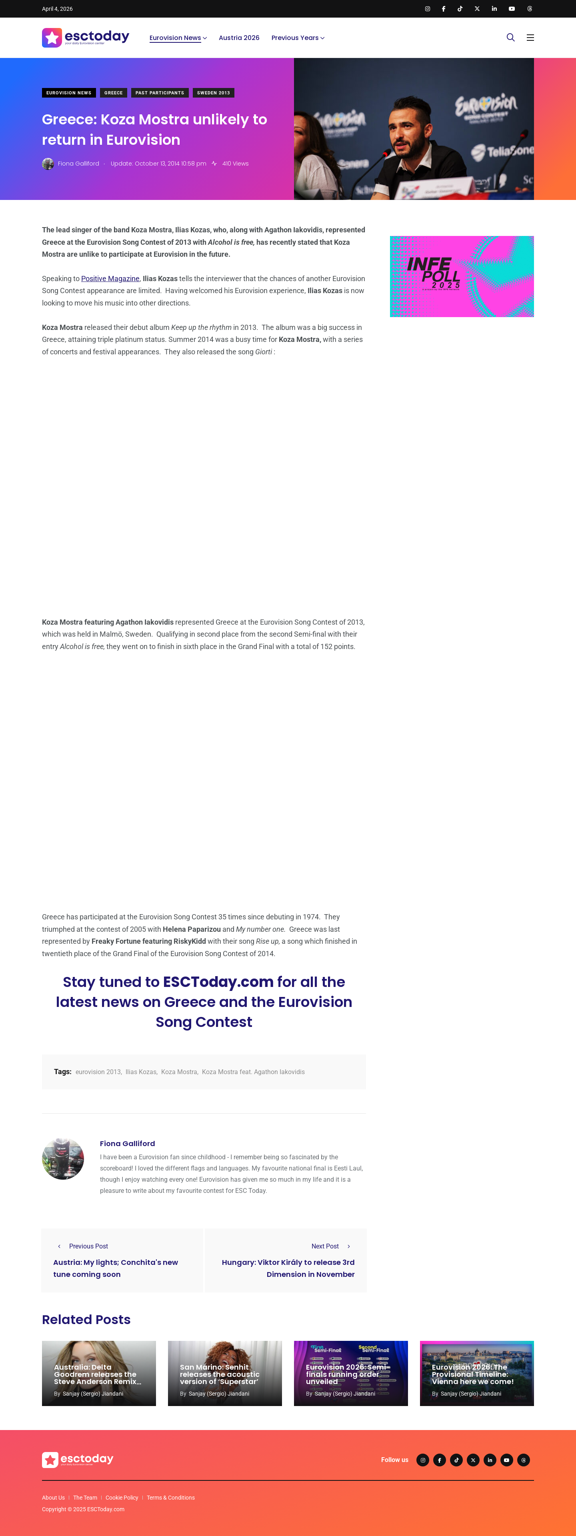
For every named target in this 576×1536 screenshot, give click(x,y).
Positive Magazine (110, 278)
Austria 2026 (239, 37)
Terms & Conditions (171, 1497)
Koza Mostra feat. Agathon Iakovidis (253, 1072)
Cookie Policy (122, 1497)
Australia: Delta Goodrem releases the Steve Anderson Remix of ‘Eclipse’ (95, 1378)
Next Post (333, 1246)
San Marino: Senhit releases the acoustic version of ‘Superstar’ (220, 1374)
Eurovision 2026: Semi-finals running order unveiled (348, 1374)
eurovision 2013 (98, 1072)
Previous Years (295, 37)
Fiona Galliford (127, 1144)
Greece (113, 93)
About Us (53, 1497)
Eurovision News (175, 37)
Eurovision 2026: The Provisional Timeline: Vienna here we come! (473, 1374)
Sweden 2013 (213, 93)
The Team (85, 1497)
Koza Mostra (179, 1072)
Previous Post (80, 1246)
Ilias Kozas (141, 1072)
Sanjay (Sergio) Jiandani (93, 1393)
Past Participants (160, 93)
